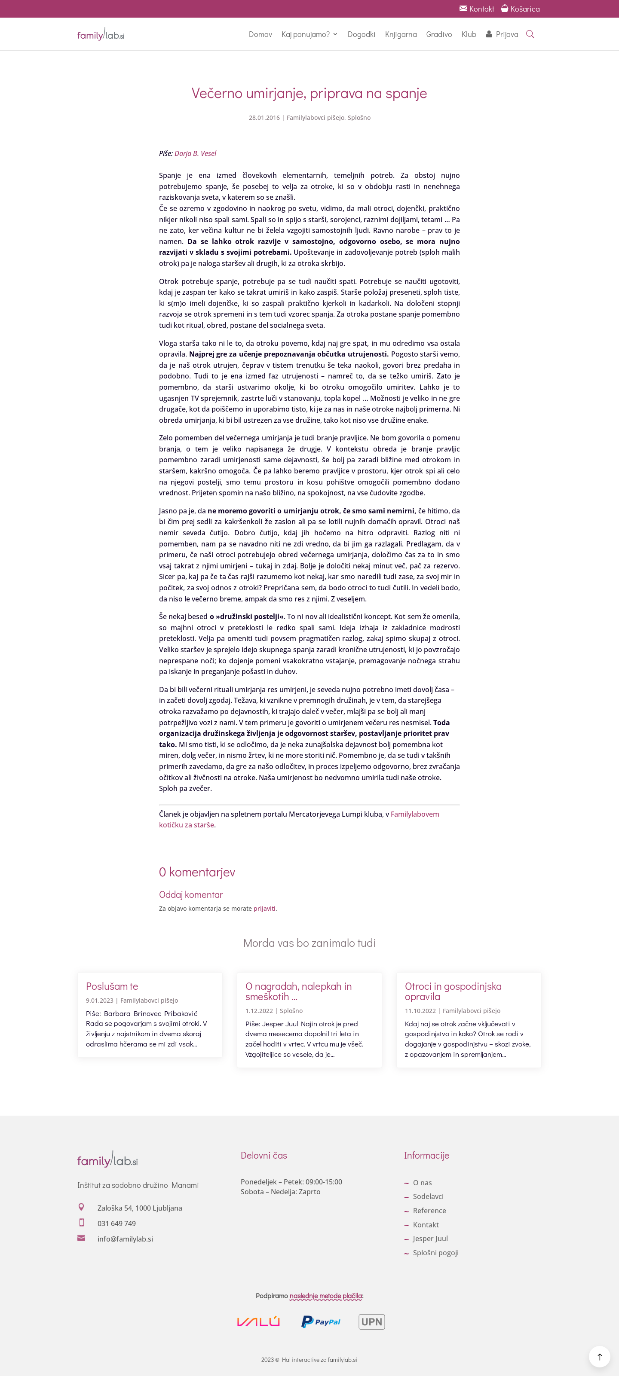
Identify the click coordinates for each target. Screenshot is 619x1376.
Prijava (507, 34)
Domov (260, 34)
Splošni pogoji (436, 1252)
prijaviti (265, 908)
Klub (469, 34)
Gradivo (439, 34)
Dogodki (362, 34)
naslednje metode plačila (326, 1295)
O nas (422, 1182)
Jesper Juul (430, 1238)
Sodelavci (428, 1196)
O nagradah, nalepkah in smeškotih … (298, 991)
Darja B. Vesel (195, 153)
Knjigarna (401, 34)
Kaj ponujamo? (306, 34)
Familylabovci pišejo (315, 117)
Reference (429, 1210)
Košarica (521, 8)
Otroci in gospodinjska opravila (453, 991)
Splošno (359, 117)
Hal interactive (300, 1359)
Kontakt (477, 8)
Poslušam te (112, 985)
